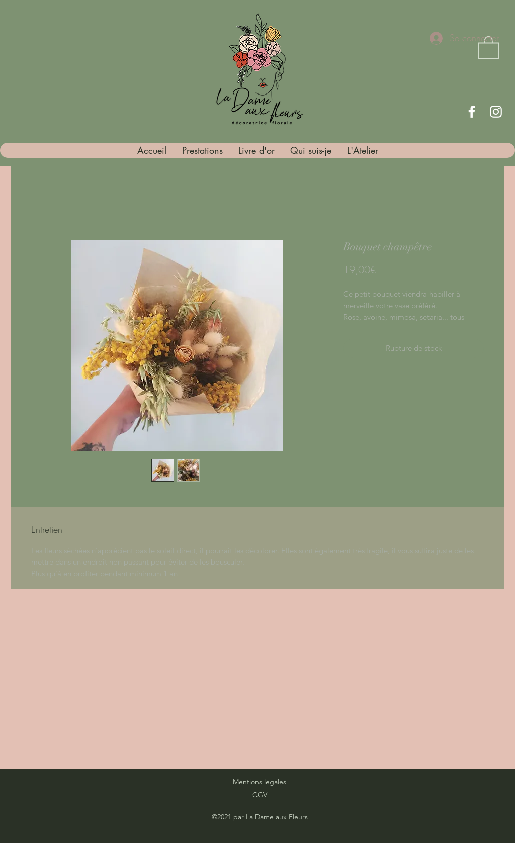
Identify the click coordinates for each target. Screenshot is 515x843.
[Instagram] (496, 112)
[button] (488, 47)
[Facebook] (472, 112)
